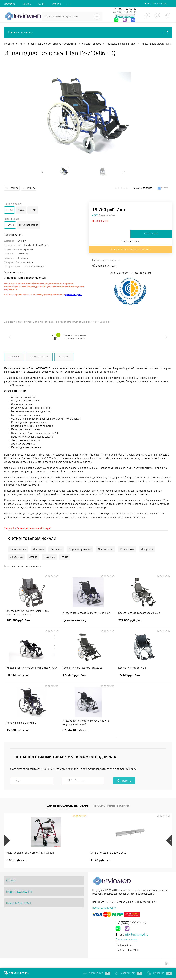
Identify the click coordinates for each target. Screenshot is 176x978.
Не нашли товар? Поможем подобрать (130, 249)
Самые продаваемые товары (68, 805)
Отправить (124, 780)
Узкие (64, 557)
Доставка (9, 4)
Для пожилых (105, 549)
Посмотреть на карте (104, 907)
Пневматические (28, 225)
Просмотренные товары (112, 805)
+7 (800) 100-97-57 (124, 8)
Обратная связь (16, 973)
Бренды (27, 4)
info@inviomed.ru (136, 934)
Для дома (38, 549)
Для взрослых (18, 549)
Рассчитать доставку (106, 260)
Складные (56, 549)
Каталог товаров (88, 32)
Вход (147, 3)
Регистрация (160, 3)
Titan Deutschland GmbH (36, 245)
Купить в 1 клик (130, 242)
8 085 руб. (17, 860)
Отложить (14, 188)
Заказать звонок (124, 16)
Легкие (33, 557)
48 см (33, 210)
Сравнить (31, 188)
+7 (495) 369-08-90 (124, 12)
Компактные (127, 549)
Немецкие (49, 557)
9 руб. (125, 860)
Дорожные (16, 557)
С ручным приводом (80, 549)
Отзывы (56, 4)
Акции (41, 4)
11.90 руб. (72, 860)
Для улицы (147, 549)
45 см (21, 210)
